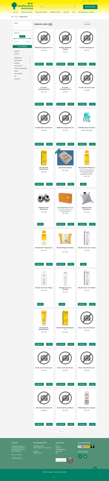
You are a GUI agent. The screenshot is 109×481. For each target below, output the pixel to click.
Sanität (16, 71)
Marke (16, 23)
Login (84, 1)
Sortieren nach (87, 22)
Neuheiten (17, 51)
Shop (73, 12)
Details (49, 64)
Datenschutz (59, 451)
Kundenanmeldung (92, 1)
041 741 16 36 (17, 454)
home (12, 16)
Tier (15, 76)
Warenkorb (39, 64)
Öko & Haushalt (18, 73)
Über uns (66, 12)
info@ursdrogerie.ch (17, 458)
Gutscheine (17, 79)
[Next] (66, 431)
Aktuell (15, 12)
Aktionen (16, 53)
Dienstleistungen (41, 12)
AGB (57, 453)
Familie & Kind (18, 65)
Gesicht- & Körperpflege (20, 68)
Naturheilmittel (18, 60)
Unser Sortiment (26, 12)
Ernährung (16, 63)
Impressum (59, 448)
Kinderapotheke (55, 12)
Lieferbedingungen (61, 449)
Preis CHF (16, 33)
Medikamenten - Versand (86, 12)
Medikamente (17, 58)
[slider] (14, 38)
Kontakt (58, 446)
